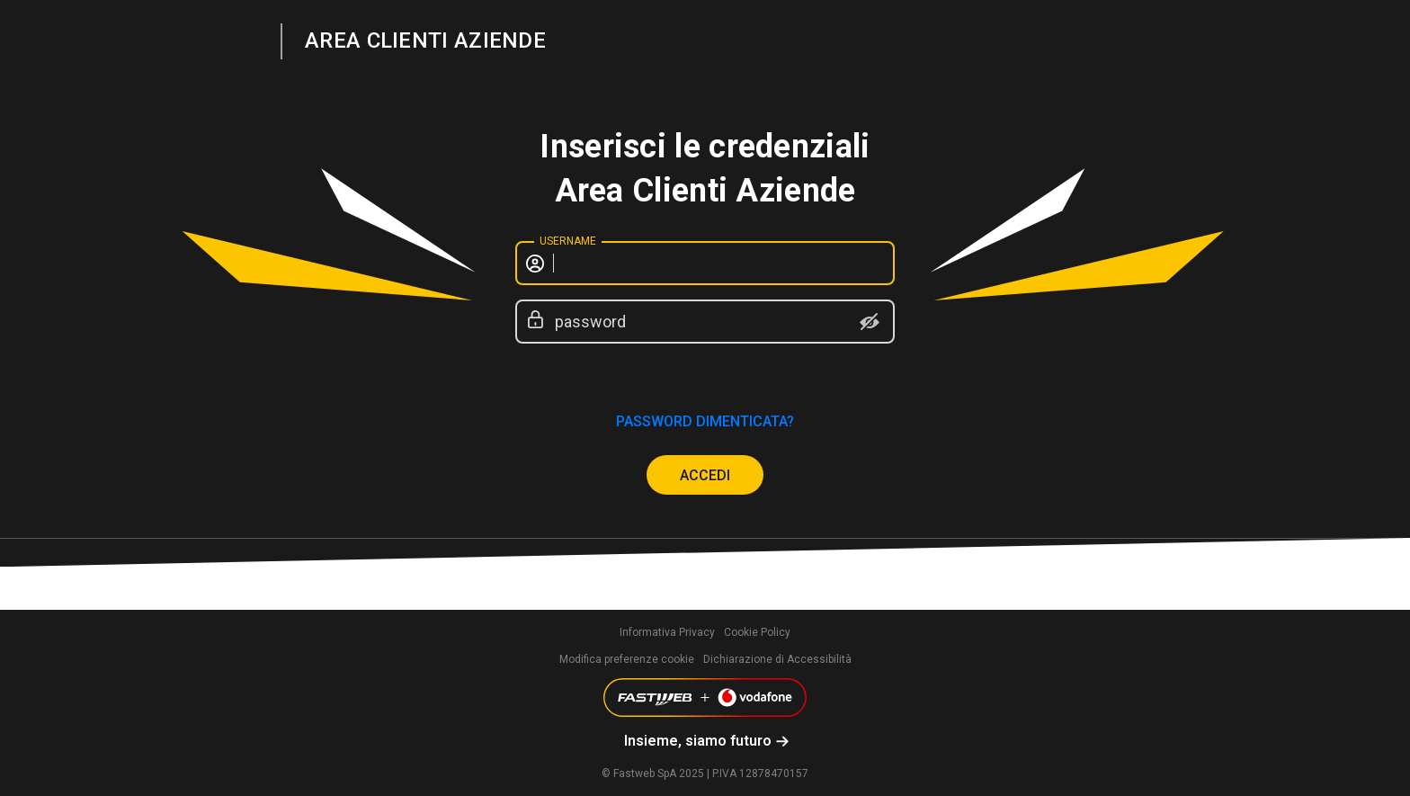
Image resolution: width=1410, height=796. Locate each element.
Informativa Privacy (667, 632)
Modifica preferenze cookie (626, 659)
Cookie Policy (757, 632)
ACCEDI (705, 475)
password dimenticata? (705, 421)
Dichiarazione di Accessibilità (777, 659)
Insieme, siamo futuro (698, 740)
